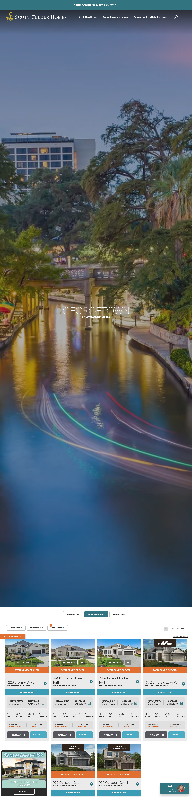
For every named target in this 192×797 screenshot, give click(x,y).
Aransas (107, 726)
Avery (52, 726)
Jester (158, 726)
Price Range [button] (35, 628)
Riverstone (28, 726)
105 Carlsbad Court (140, 787)
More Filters (56, 627)
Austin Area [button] (15, 628)
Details (56, 734)
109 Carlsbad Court (87, 787)
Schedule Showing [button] (32, 734)
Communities (73, 614)
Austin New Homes (87, 17)
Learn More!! (22, 792)
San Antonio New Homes (115, 17)
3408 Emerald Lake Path (91, 683)
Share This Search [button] (180, 636)
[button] (176, 17)
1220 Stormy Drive (33, 683)
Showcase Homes (96, 614)
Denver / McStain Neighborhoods (150, 17)
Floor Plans (119, 614)
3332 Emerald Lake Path (144, 683)
